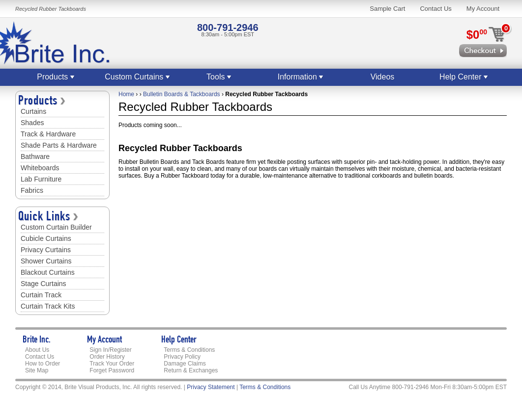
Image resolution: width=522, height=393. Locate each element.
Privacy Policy (182, 356)
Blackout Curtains (48, 272)
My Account (482, 8)
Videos (383, 77)
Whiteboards (40, 168)
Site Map (36, 370)
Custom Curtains (138, 77)
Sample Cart (387, 8)
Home (126, 94)
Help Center (464, 77)
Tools (219, 77)
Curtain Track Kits (48, 306)
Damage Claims (184, 363)
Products (56, 77)
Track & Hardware (48, 134)
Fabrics (32, 190)
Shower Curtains (46, 261)
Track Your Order (111, 363)
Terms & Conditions (189, 349)
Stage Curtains (43, 284)
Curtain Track (41, 295)
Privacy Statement (210, 387)
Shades (32, 123)
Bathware (35, 156)
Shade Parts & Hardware (59, 145)
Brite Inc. (37, 340)
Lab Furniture (41, 179)
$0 (476, 34)
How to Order (42, 363)
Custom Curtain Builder (56, 227)
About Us (37, 349)
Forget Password (111, 370)
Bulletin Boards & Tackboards (181, 94)
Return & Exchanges (191, 370)
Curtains (33, 111)
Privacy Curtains (46, 250)
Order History (106, 356)
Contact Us (435, 8)
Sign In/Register (110, 349)
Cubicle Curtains (46, 238)
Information (301, 77)
